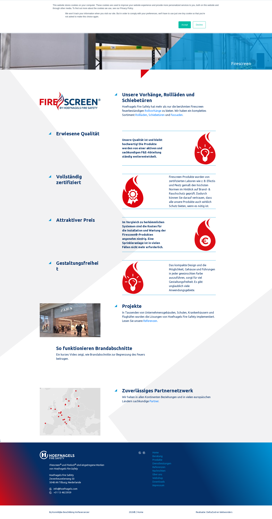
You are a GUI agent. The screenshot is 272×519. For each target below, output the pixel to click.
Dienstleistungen (161, 463)
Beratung (157, 456)
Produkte (157, 459)
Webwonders (226, 512)
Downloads (158, 481)
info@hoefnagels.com (63, 488)
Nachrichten (158, 470)
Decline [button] (199, 25)
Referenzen (150, 320)
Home (155, 452)
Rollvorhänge (153, 110)
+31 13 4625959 (60, 492)
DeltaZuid (211, 512)
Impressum (158, 485)
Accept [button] (184, 25)
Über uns (157, 474)
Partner (154, 401)
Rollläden (141, 114)
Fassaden (177, 114)
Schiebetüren (156, 114)
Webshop (157, 478)
